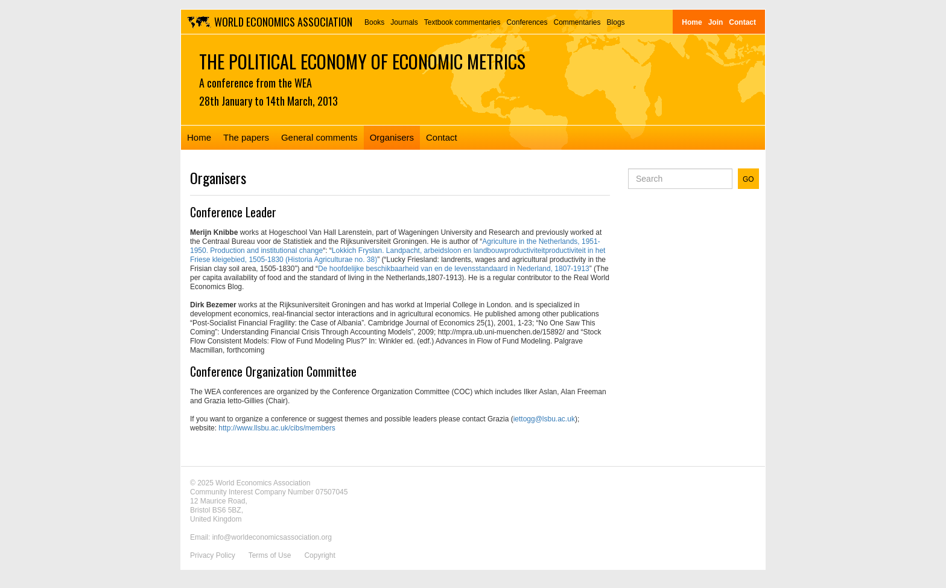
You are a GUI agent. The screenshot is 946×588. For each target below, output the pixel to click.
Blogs (616, 22)
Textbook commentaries (462, 22)
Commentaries (577, 22)
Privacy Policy (212, 555)
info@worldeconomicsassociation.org (272, 537)
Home (692, 22)
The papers (246, 137)
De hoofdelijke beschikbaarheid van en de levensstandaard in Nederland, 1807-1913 (453, 268)
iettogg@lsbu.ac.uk (544, 419)
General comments (319, 137)
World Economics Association (283, 22)
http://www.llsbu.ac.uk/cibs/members (276, 428)
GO (748, 179)
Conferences (526, 22)
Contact (742, 22)
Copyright (319, 555)
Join (715, 22)
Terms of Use (270, 555)
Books (374, 22)
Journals (403, 22)
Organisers (392, 137)
